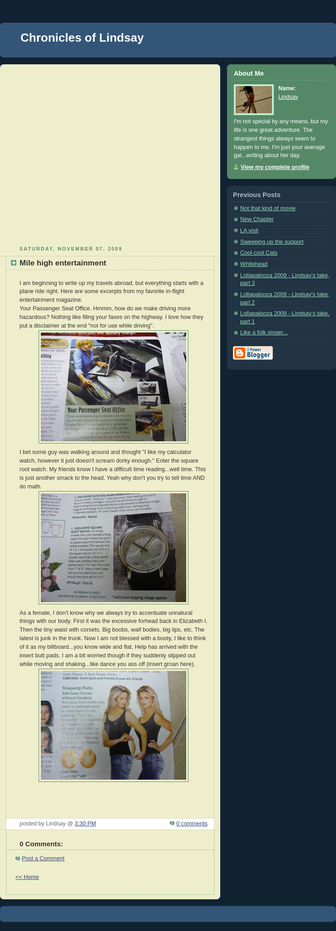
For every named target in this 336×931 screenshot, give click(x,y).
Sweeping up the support (272, 242)
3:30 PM (85, 823)
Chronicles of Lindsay (82, 37)
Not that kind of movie (268, 208)
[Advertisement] (85, 154)
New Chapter (257, 219)
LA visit (249, 230)
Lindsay (288, 97)
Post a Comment (43, 858)
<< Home (27, 877)
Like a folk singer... (263, 332)
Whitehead (253, 264)
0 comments (192, 823)
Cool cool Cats (258, 253)
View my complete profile (275, 167)
